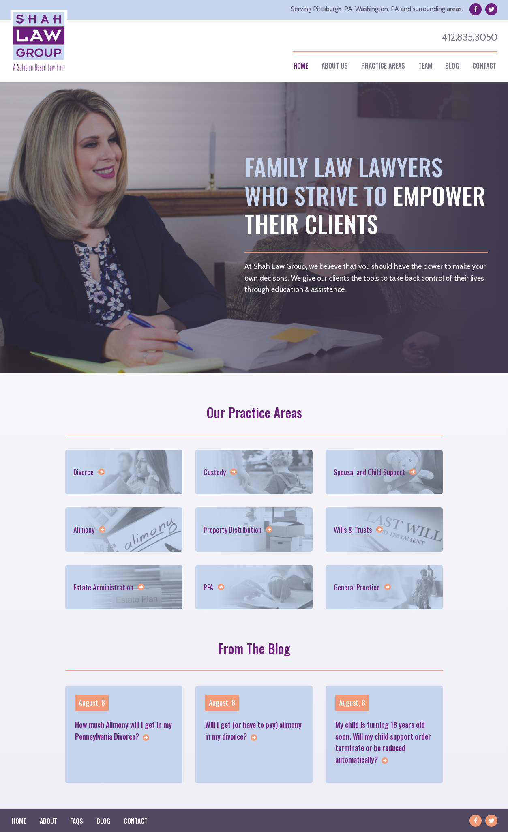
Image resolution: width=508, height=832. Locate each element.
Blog (452, 66)
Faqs (76, 821)
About (48, 821)
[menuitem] (301, 66)
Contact (484, 66)
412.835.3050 (469, 37)
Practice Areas (383, 66)
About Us (335, 66)
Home (301, 66)
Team (425, 66)
